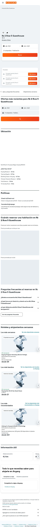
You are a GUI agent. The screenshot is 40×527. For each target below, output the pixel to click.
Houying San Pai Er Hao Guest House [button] (12, 391)
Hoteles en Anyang (10, 486)
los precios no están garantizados (10, 504)
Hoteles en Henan (8, 526)
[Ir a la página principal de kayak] (11, 3)
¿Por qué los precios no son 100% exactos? (21, 516)
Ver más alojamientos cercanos (30, 332)
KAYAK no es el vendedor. (21, 509)
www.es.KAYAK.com (6, 524)
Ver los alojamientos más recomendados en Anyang (32, 404)
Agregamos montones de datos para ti (21, 513)
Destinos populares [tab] (22, 476)
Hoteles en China (32, 524)
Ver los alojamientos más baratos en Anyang (30, 368)
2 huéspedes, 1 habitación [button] (11, 50)
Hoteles (15, 524)
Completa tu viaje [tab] (9, 476)
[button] (3, 3)
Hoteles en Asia (22, 524)
